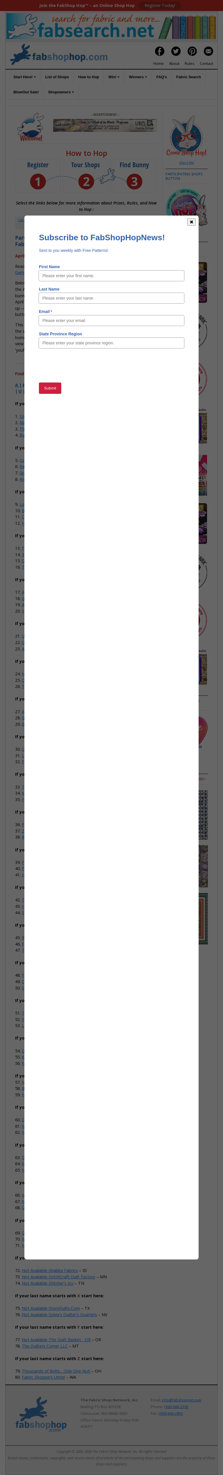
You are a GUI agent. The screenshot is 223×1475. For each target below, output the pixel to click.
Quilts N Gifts (34, 1051)
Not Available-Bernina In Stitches (53, 1082)
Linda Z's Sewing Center (45, 755)
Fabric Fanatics (36, 944)
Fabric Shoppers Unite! (43, 1377)
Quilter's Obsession (40, 680)
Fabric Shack (34, 548)
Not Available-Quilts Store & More (54, 1239)
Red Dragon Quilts (39, 937)
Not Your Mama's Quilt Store (49, 674)
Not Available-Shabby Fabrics (50, 1270)
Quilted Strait (34, 560)
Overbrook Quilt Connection (48, 749)
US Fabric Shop (36, 636)
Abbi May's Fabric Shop (44, 604)
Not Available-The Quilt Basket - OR (56, 1339)
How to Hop (88, 77)
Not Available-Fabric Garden (48, 1170)
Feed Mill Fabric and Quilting (49, 1019)
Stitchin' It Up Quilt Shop (45, 912)
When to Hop (86, 226)
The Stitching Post (39, 567)
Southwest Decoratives (44, 611)
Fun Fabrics (33, 862)
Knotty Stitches (36, 793)
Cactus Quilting (36, 1119)
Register (49, 220)
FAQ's (161, 77)
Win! (114, 77)
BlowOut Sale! (26, 92)
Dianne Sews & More (42, 1157)
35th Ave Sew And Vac (43, 554)
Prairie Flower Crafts (41, 824)
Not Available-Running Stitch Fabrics (56, 1245)
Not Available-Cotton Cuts (47, 1132)
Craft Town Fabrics (40, 516)
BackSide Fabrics (35, 466)
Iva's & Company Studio (45, 1195)
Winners (138, 77)
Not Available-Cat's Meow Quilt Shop (57, 1126)
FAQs (133, 220)
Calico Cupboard (37, 981)
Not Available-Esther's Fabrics (50, 1163)
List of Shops (57, 77)
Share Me (186, 162)
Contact (206, 63)
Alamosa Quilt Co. (39, 649)
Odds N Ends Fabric (41, 642)
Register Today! (160, 5)
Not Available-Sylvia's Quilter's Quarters (59, 1314)
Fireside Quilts (35, 975)
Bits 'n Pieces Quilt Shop (45, 1088)
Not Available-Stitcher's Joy (47, 1283)
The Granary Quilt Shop (44, 686)
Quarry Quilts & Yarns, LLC (47, 1233)
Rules (190, 63)
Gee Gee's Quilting (39, 598)
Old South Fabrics (39, 1207)
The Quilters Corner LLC (45, 1346)
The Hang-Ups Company (45, 1013)
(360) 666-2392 (176, 1406)
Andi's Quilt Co (33, 479)
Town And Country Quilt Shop (50, 950)
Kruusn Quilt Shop (39, 1057)
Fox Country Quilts (39, 761)
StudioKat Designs (37, 416)
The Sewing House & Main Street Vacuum (62, 900)
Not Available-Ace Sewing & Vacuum (56, 1063)
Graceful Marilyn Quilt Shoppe (47, 473)
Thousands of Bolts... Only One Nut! (56, 1371)
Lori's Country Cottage (41, 504)
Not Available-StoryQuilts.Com (51, 1308)
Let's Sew (31, 1025)
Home (158, 63)
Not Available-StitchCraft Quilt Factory (58, 1277)
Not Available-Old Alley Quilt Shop (54, 1201)
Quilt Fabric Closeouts (40, 460)
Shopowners (61, 92)
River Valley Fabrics (40, 837)
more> (171, 705)
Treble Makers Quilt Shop (46, 787)
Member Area (74, 220)
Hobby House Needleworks (48, 906)
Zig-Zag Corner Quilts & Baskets (53, 831)
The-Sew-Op (31, 429)
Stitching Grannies (39, 988)
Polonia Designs (37, 868)
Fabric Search (188, 77)
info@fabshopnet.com (181, 1400)
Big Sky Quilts (35, 724)
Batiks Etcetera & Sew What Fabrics (56, 510)
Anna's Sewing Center (42, 592)
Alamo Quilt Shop (38, 711)
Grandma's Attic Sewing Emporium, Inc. (59, 717)
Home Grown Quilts (41, 523)
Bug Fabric (29, 435)
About (174, 63)
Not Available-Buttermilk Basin (51, 1094)
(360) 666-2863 (171, 1413)
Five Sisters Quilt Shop (43, 799)
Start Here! (24, 77)
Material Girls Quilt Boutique (46, 422)
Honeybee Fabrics (39, 875)
